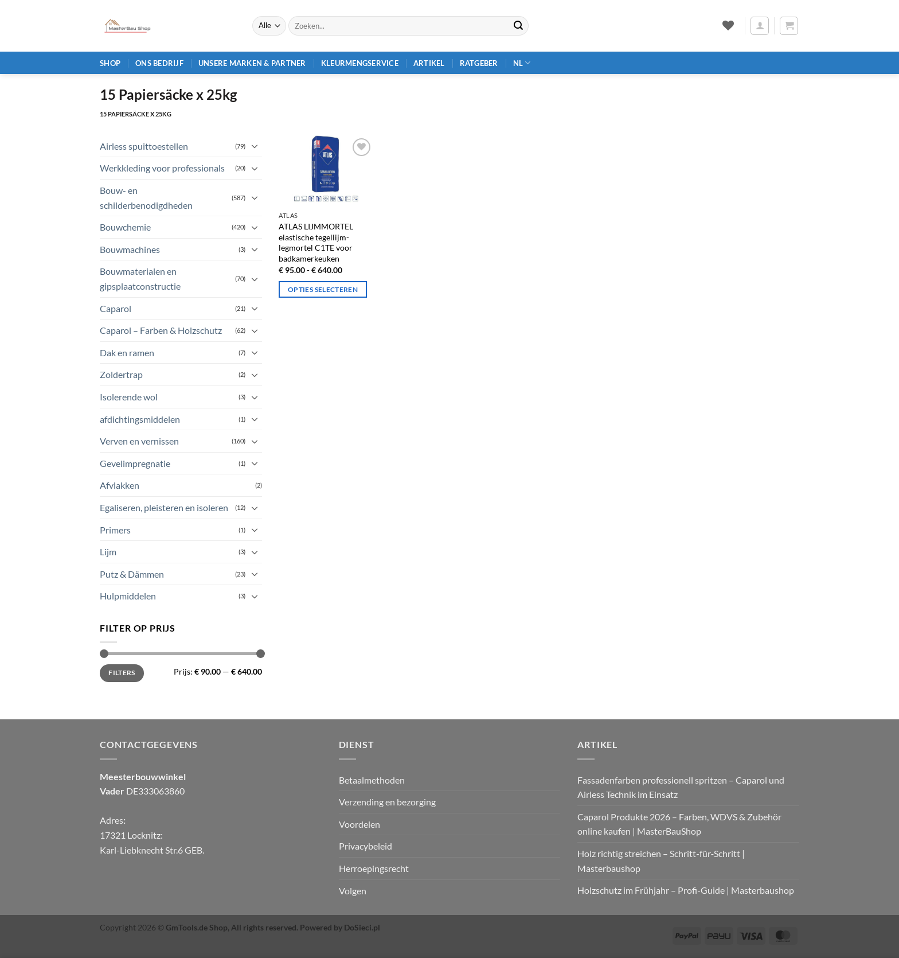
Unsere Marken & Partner (252, 63)
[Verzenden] (518, 26)
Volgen (352, 890)
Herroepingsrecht (374, 868)
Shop (110, 63)
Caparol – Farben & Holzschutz (161, 330)
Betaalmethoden (372, 779)
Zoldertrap (121, 374)
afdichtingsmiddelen (140, 419)
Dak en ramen (127, 352)
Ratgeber (479, 63)
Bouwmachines (130, 249)
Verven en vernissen (139, 440)
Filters (121, 672)
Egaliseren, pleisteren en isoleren (164, 507)
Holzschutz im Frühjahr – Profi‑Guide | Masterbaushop (685, 890)
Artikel (429, 63)
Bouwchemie (125, 226)
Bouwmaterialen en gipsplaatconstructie (140, 278)
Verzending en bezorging (387, 801)
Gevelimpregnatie (135, 463)
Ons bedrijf (159, 63)
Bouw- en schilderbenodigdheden (146, 198)
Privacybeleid (365, 845)
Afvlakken (119, 485)
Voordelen (359, 824)
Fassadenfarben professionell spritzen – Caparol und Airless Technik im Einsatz (680, 787)
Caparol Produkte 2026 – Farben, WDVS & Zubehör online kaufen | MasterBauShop (679, 824)
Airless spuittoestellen (144, 146)
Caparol (115, 308)
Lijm (108, 551)
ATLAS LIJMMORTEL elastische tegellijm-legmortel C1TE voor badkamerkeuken (316, 242)
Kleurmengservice (359, 63)
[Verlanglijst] (728, 25)
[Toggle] (255, 146)
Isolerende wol (129, 396)
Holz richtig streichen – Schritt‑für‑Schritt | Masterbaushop (661, 861)
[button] (760, 26)
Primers (115, 529)
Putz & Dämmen (132, 573)
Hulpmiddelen (128, 595)
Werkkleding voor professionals (162, 167)
